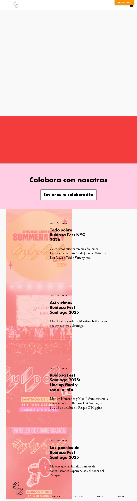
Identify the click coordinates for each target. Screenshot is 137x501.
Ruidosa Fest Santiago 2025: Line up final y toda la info (65, 382)
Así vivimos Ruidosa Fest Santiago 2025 (64, 307)
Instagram (78, 496)
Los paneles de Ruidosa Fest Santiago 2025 (64, 452)
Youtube (120, 496)
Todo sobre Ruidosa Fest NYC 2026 (67, 235)
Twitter (100, 496)
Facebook (55, 496)
